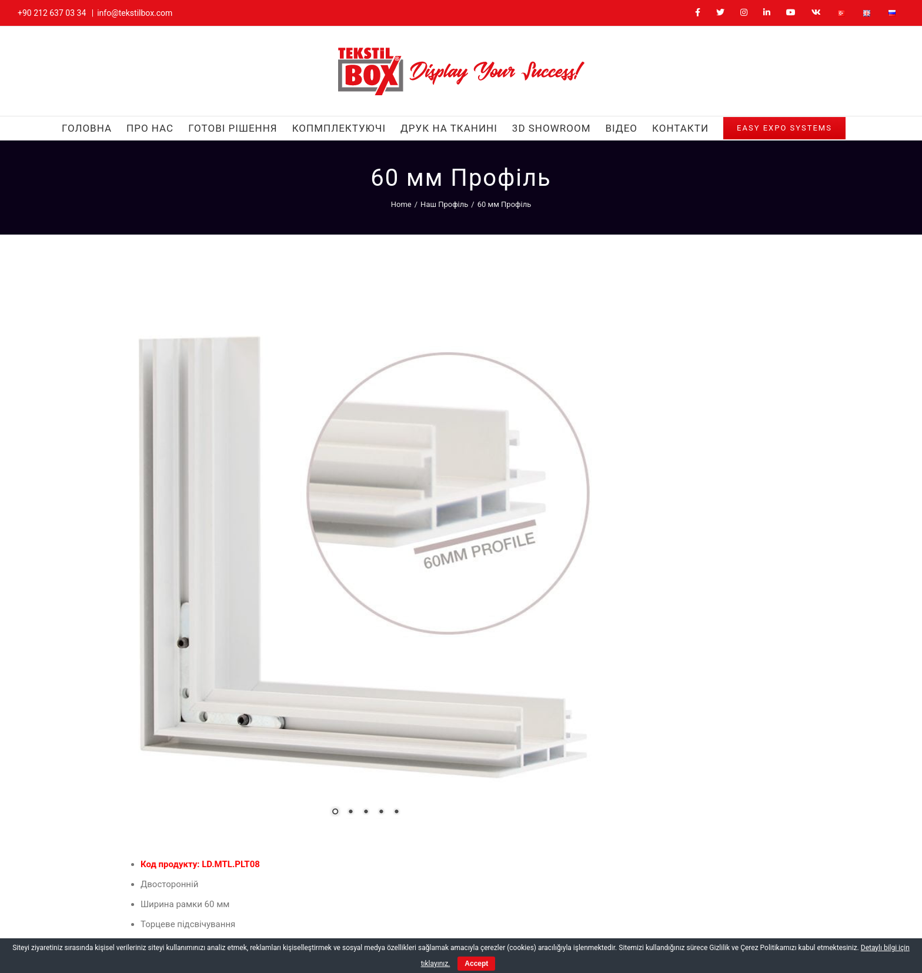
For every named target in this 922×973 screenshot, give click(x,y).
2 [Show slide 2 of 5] (266, 645)
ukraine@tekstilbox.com (532, 852)
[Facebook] (616, 901)
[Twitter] (637, 901)
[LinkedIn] (679, 901)
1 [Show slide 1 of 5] (251, 645)
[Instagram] (658, 901)
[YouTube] (700, 901)
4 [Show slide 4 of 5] (297, 645)
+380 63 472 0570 (520, 835)
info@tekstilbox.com (134, 13)
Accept (476, 963)
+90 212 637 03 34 (52, 13)
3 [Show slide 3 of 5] (282, 645)
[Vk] (722, 901)
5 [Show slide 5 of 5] (312, 645)
